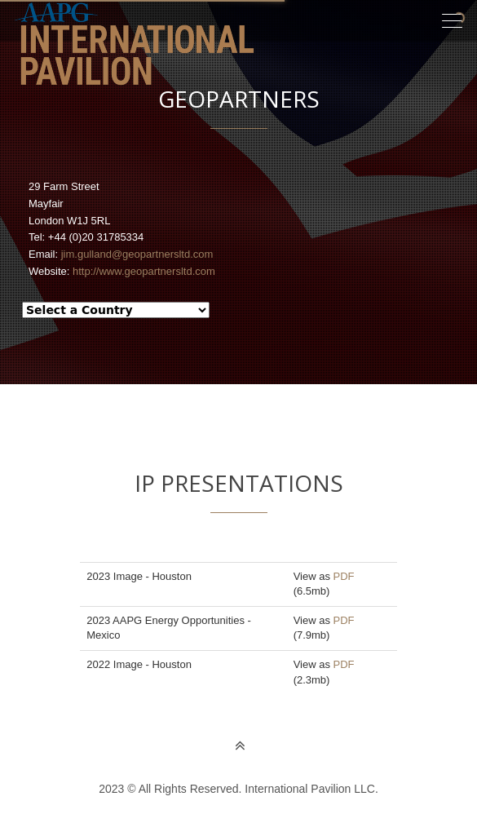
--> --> (116, 310)
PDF (344, 576)
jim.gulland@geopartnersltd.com (137, 254)
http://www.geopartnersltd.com (144, 271)
